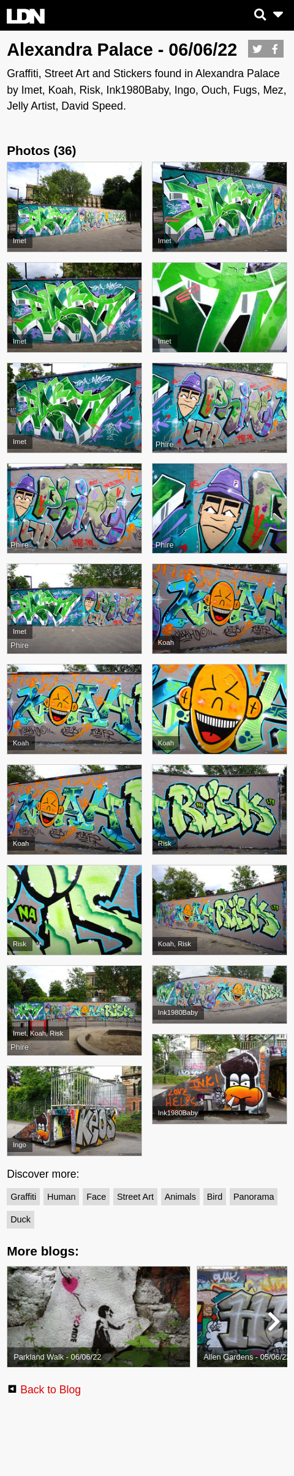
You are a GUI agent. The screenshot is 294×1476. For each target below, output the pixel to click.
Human (61, 1197)
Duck (20, 1219)
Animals (180, 1197)
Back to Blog (50, 1390)
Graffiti (23, 1197)
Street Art (135, 1197)
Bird (215, 1197)
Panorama (253, 1197)
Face (96, 1197)
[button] (273, 1324)
